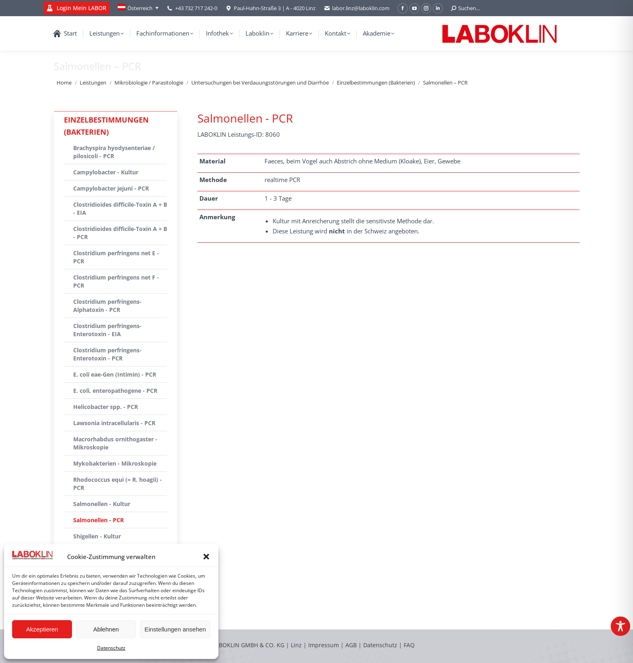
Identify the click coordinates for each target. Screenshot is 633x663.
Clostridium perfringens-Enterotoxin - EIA (107, 330)
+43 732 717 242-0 (196, 8)
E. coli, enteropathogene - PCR (115, 390)
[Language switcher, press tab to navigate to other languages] (138, 8)
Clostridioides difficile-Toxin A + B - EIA (120, 208)
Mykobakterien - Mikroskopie (115, 463)
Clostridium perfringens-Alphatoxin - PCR (107, 305)
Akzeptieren (42, 629)
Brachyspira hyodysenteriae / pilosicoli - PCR (114, 152)
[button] (206, 557)
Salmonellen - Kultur (101, 504)
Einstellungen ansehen (175, 629)
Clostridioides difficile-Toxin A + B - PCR (120, 233)
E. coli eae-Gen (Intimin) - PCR (114, 374)
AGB (351, 645)
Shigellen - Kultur (97, 536)
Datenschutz (111, 647)
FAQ (409, 645)
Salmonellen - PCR (98, 520)
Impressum (323, 645)
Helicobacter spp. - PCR (105, 407)
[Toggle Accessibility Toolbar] (620, 626)
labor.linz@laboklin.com (357, 8)
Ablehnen (106, 629)
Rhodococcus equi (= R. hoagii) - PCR (117, 483)
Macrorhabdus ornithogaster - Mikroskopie (115, 443)
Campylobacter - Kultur (105, 172)
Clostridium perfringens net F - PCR (116, 281)
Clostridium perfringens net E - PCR (116, 257)
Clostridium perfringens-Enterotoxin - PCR (107, 354)
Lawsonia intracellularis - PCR (114, 423)
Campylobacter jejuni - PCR (111, 188)
